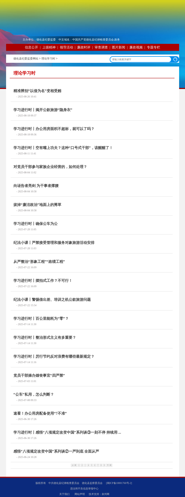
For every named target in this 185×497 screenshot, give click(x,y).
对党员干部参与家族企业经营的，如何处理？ (50, 167)
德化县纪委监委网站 (25, 58)
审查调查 (101, 47)
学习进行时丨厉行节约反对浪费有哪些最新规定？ (53, 356)
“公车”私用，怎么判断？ (33, 394)
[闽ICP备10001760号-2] (119, 483)
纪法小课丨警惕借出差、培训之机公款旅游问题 (52, 300)
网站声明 (80, 494)
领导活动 (66, 47)
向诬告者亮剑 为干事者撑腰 (36, 186)
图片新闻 (118, 47)
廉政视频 (136, 47)
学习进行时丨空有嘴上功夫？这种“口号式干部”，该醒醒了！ (63, 148)
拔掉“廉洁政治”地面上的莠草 (37, 205)
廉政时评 (83, 47)
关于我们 (64, 494)
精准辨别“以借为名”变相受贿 (37, 91)
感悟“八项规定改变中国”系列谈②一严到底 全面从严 (56, 451)
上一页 (74, 465)
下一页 (109, 465)
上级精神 (49, 47)
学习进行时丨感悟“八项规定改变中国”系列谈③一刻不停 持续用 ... (67, 432)
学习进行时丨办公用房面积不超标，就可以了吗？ (53, 129)
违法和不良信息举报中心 (84, 488)
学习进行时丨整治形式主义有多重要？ (44, 337)
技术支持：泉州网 (99, 494)
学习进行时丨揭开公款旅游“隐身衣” (42, 110)
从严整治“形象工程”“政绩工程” (39, 262)
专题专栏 (153, 47)
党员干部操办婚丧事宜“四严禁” (39, 375)
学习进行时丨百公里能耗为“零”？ (41, 318)
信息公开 (31, 47)
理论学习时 (48, 58)
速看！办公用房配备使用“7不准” (40, 413)
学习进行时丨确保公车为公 (35, 224)
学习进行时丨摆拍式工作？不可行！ (42, 281)
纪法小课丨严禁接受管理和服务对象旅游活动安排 (53, 243)
